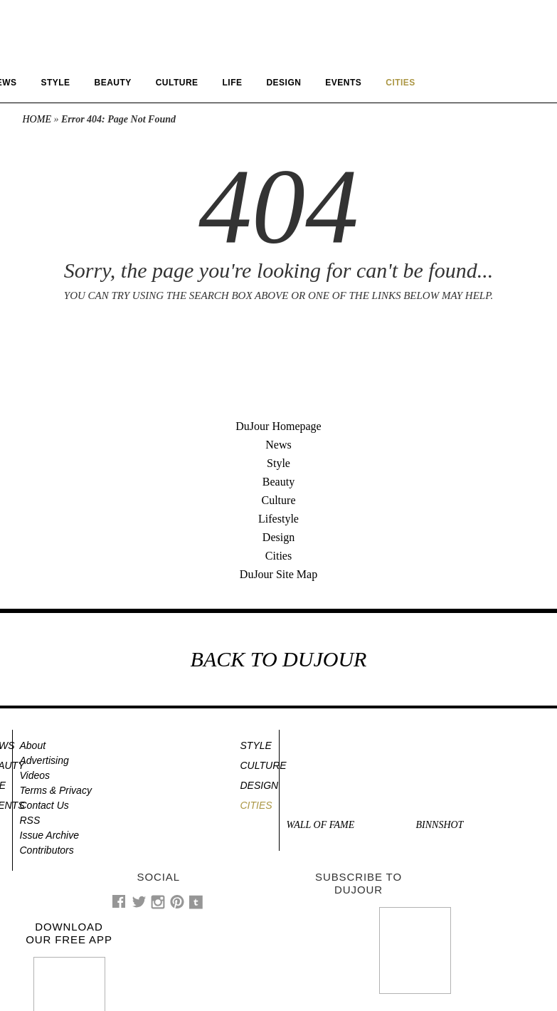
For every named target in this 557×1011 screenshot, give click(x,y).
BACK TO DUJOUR (279, 659)
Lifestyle (278, 519)
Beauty (113, 83)
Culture (177, 83)
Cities (278, 556)
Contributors (47, 850)
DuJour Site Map (278, 574)
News (278, 445)
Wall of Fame (321, 824)
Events (343, 83)
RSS (30, 820)
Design (283, 83)
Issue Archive (50, 835)
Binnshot (440, 824)
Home (37, 119)
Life (233, 83)
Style (55, 83)
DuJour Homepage (278, 426)
